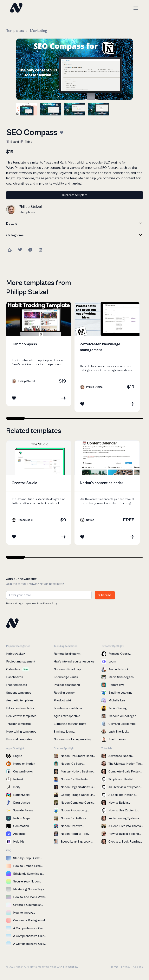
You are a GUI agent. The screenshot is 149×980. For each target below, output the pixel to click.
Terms (114, 967)
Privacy (125, 967)
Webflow (73, 967)
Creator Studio (24, 483)
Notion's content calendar (102, 483)
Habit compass (24, 344)
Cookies (138, 967)
